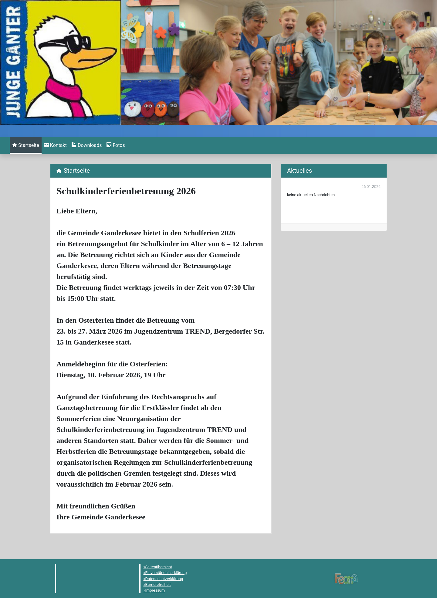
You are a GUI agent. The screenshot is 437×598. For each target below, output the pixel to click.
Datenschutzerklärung (164, 578)
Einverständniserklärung (166, 572)
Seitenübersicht (158, 567)
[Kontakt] (55, 145)
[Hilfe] (115, 145)
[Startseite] (26, 145)
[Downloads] (86, 145)
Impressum (155, 590)
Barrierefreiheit (158, 584)
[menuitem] (26, 145)
